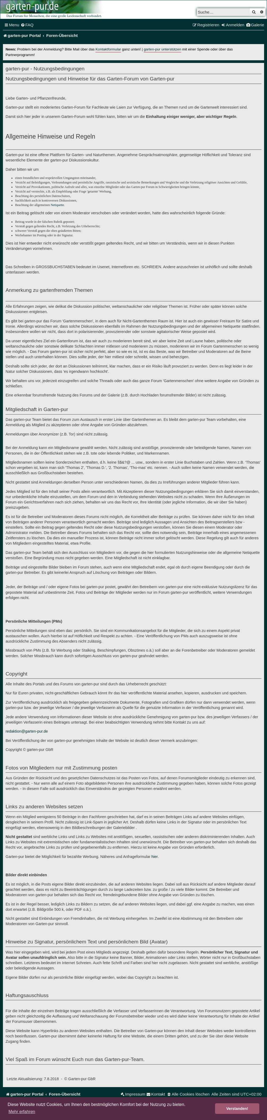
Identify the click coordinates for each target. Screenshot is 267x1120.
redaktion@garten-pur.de (27, 731)
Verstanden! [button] (237, 1108)
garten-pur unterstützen (162, 49)
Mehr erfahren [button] (21, 1111)
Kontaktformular (108, 49)
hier (154, 856)
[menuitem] (27, 24)
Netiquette (57, 205)
